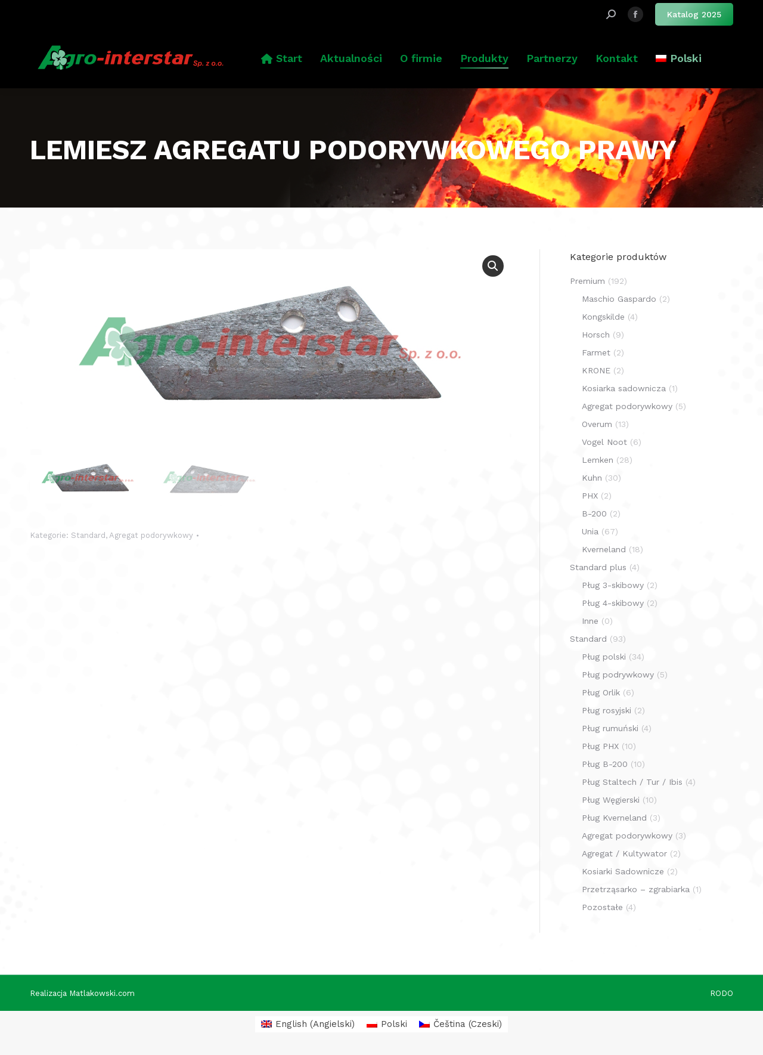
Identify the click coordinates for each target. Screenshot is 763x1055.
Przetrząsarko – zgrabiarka (636, 889)
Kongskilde (603, 316)
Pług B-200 (605, 764)
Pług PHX (600, 746)
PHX (590, 495)
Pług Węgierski (611, 800)
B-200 (594, 513)
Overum (597, 424)
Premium (587, 281)
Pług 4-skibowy (613, 603)
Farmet (596, 352)
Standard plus (598, 567)
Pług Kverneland (614, 817)
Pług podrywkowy (618, 674)
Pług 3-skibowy (613, 585)
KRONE (596, 370)
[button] (493, 266)
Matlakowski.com (102, 993)
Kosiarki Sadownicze (623, 871)
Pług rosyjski (606, 710)
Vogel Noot (604, 442)
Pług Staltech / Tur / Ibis (632, 782)
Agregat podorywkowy (151, 535)
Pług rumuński (610, 728)
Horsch (596, 334)
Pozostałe (602, 907)
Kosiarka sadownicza (624, 388)
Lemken (597, 460)
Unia (590, 531)
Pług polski (604, 656)
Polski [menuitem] (394, 1024)
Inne (590, 621)
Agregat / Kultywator (624, 853)
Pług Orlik (601, 692)
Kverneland (604, 549)
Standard (88, 535)
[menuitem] (678, 58)
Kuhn (592, 477)
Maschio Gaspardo (619, 299)
